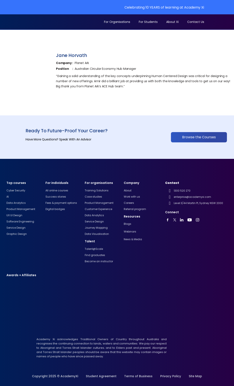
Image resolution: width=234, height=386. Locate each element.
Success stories (55, 196)
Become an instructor (99, 261)
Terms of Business (138, 376)
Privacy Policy (170, 376)
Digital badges (55, 209)
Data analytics (16, 203)
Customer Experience (98, 209)
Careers (129, 203)
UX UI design (14, 215)
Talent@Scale (94, 249)
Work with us (132, 196)
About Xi (172, 22)
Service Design (16, 228)
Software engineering (20, 221)
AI (7, 196)
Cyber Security (15, 190)
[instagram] (198, 219)
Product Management (20, 209)
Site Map (195, 376)
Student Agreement (101, 376)
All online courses (56, 190)
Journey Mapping (96, 228)
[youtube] (169, 219)
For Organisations (117, 22)
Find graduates (95, 255)
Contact (172, 183)
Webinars (130, 231)
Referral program (135, 209)
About (127, 190)
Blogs (127, 224)
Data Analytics (94, 215)
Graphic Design (16, 234)
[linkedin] (183, 219)
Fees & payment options (61, 203)
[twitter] (176, 219)
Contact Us (195, 22)
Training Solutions (97, 190)
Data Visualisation (97, 234)
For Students (148, 22)
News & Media (133, 239)
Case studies (93, 196)
